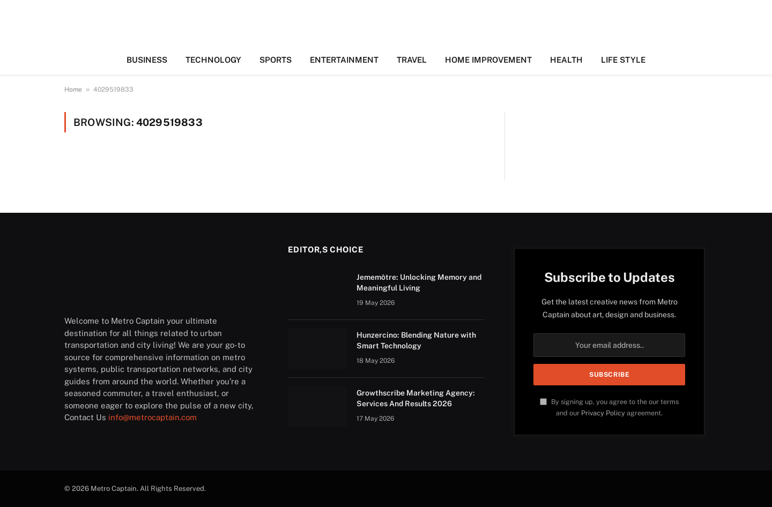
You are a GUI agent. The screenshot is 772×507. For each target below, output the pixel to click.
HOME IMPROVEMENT (488, 59)
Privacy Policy (603, 413)
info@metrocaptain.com (152, 417)
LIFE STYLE (623, 59)
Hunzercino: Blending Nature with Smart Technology (416, 340)
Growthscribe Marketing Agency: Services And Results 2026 (416, 398)
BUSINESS (147, 59)
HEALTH (566, 59)
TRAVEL (412, 59)
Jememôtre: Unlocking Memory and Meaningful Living (419, 282)
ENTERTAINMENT (344, 59)
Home (73, 89)
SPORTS (275, 59)
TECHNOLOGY (213, 59)
